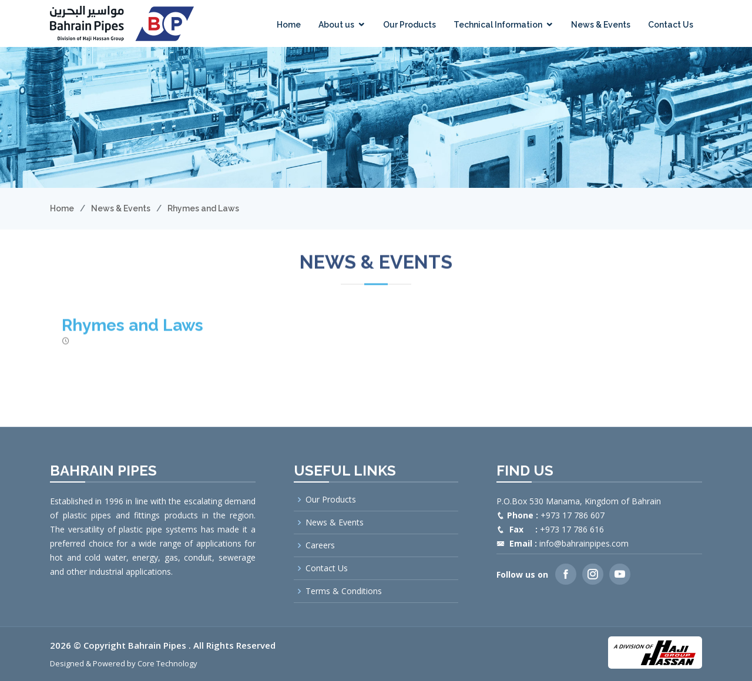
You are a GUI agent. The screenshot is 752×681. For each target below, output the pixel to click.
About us (336, 24)
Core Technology (167, 663)
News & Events (600, 24)
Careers (320, 545)
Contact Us (670, 24)
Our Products (409, 24)
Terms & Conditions (344, 591)
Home (289, 24)
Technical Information (498, 24)
